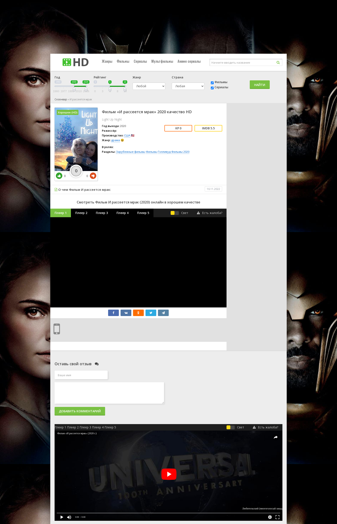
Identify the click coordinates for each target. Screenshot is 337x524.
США (127, 135)
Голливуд (164, 152)
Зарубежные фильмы (130, 152)
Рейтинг (100, 77)
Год (57, 77)
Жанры (107, 61)
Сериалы (140, 61)
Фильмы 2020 (180, 152)
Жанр (137, 77)
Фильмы (123, 61)
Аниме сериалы (189, 61)
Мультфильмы (162, 61)
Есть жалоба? (209, 213)
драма (115, 140)
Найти (259, 85)
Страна (177, 77)
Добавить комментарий (80, 411)
